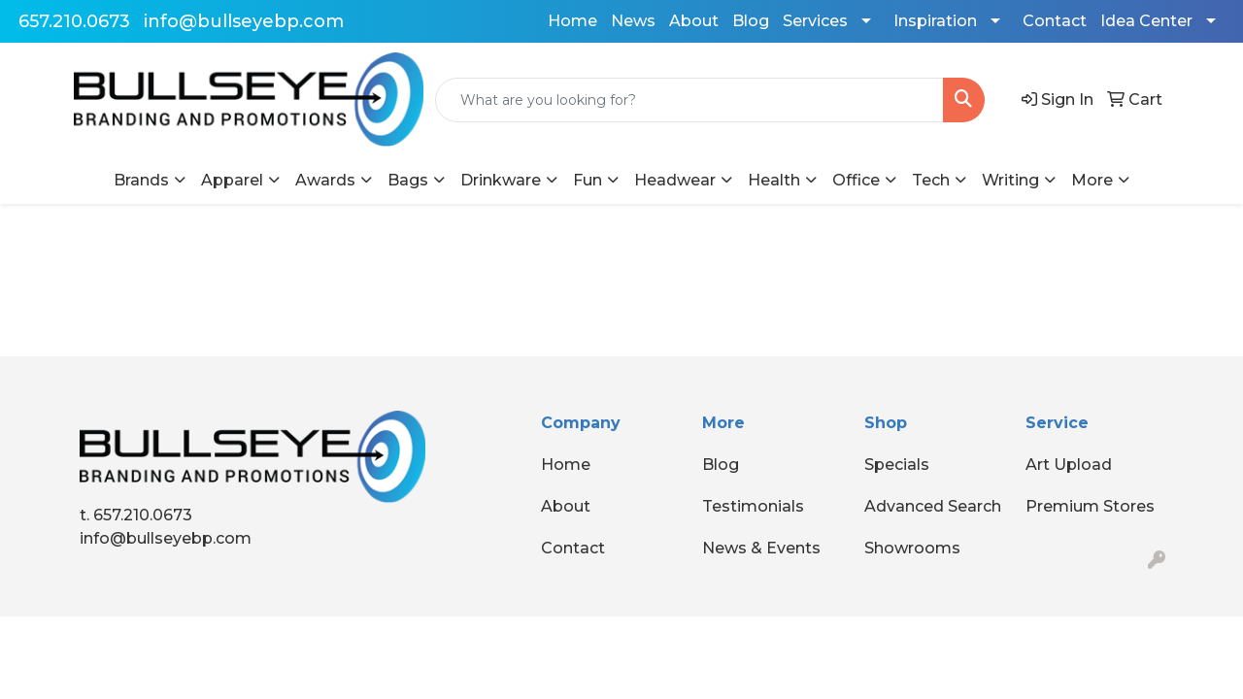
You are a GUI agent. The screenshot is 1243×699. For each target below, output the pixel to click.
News (633, 21)
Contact (1055, 21)
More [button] (1092, 180)
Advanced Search (932, 506)
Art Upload (1068, 464)
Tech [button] (931, 180)
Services (815, 21)
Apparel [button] (232, 180)
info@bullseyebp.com (244, 21)
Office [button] (856, 180)
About (694, 21)
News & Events (761, 548)
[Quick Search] (689, 100)
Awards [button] (325, 180)
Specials (896, 464)
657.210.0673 (74, 21)
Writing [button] (1010, 180)
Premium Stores (1090, 506)
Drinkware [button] (500, 180)
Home (572, 21)
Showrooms (912, 548)
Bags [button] (407, 180)
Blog (750, 21)
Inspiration (935, 21)
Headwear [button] (675, 180)
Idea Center (1146, 21)
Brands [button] (141, 180)
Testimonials (753, 506)
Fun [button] (587, 180)
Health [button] (774, 180)
